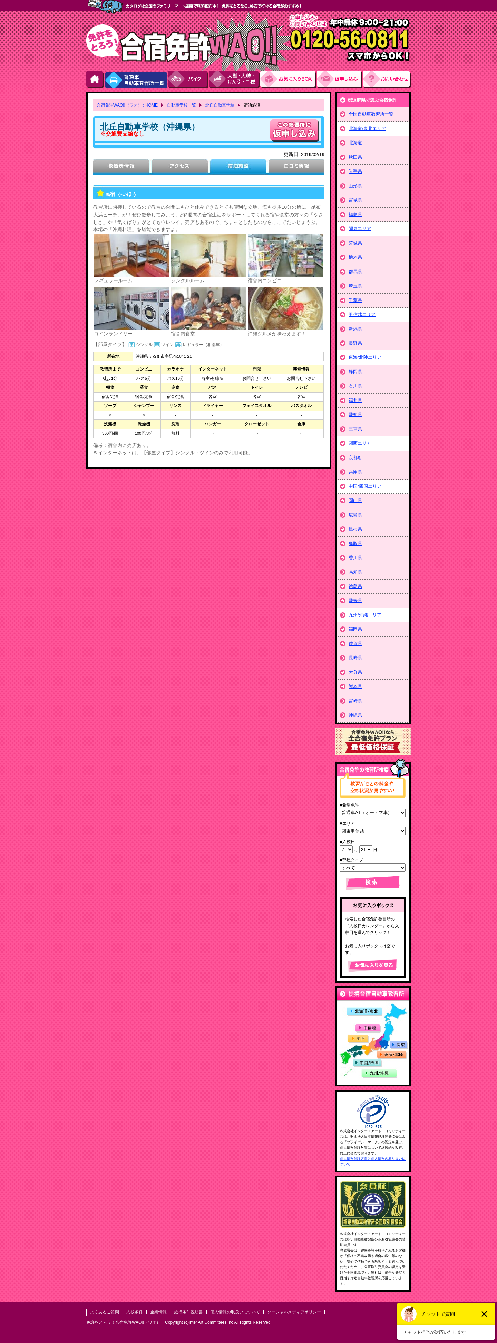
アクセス (180, 167)
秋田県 (355, 157)
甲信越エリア (362, 314)
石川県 (355, 385)
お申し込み (340, 79)
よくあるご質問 (104, 1312)
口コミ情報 (296, 167)
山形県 (355, 185)
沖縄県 (355, 715)
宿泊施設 (238, 167)
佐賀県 (355, 643)
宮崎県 (355, 700)
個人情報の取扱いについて (235, 1312)
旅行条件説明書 (188, 1312)
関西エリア (360, 443)
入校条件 (134, 1312)
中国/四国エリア (365, 486)
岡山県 (355, 500)
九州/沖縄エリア (365, 615)
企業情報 (158, 1312)
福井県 (355, 400)
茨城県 (355, 243)
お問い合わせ (387, 79)
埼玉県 (355, 285)
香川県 (355, 557)
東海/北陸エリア (365, 357)
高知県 (355, 571)
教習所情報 (121, 167)
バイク (188, 79)
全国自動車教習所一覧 (371, 114)
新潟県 (355, 329)
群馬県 (355, 271)
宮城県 (355, 200)
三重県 (355, 429)
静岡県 (355, 371)
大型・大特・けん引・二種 (234, 79)
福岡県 (355, 629)
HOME (95, 79)
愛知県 (355, 414)
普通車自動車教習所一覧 (136, 79)
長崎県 (355, 657)
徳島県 (355, 586)
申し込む (294, 130)
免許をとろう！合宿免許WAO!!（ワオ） (123, 1322)
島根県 (355, 529)
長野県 (355, 343)
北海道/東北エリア (367, 128)
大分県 (355, 672)
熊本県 (355, 686)
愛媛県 (355, 600)
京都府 (355, 457)
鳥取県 (355, 543)
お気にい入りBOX (288, 79)
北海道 (355, 142)
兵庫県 (355, 471)
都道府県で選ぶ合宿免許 (372, 100)
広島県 (355, 514)
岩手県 (355, 171)
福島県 (355, 214)
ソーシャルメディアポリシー (294, 1312)
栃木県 (355, 257)
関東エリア (360, 228)
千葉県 (355, 300)
